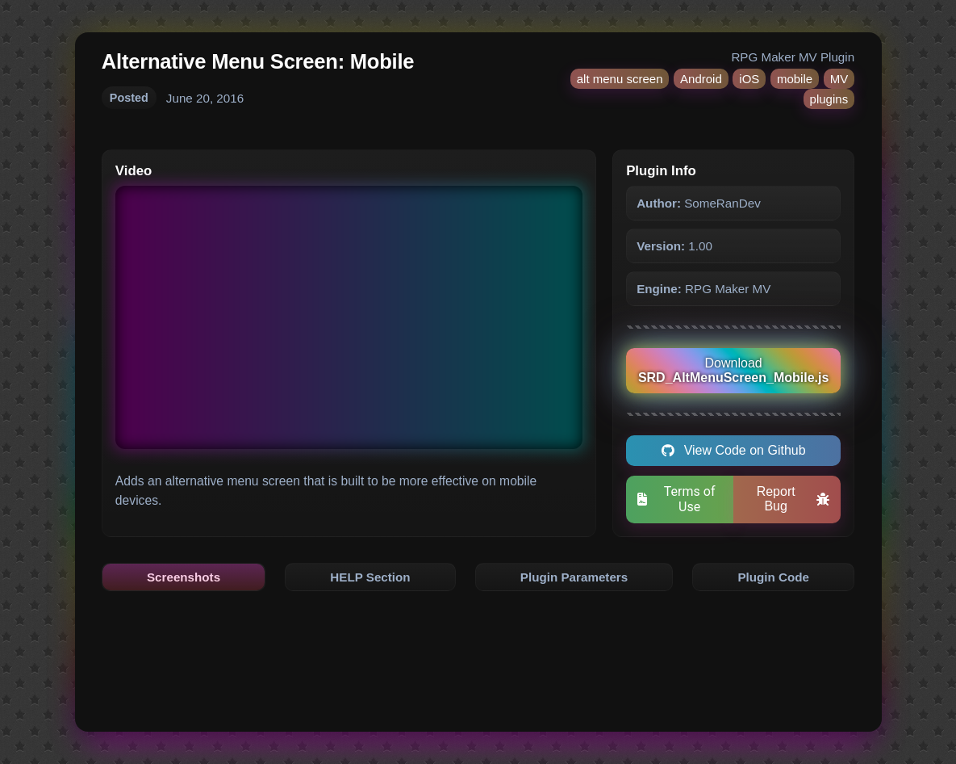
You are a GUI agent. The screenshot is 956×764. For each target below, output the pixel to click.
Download (733, 370)
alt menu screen (620, 79)
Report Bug (793, 499)
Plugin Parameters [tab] (574, 577)
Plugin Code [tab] (773, 577)
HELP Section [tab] (370, 577)
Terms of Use (676, 499)
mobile (794, 79)
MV (839, 79)
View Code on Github (734, 450)
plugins (829, 99)
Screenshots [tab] (183, 577)
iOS (749, 79)
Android (701, 79)
